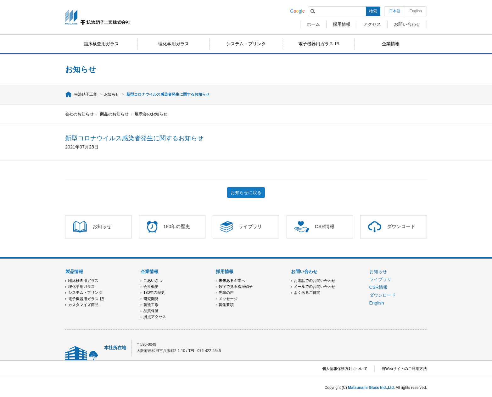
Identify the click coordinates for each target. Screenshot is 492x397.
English (416, 11)
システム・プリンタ (246, 43)
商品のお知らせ (114, 114)
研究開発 (151, 299)
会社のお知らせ (79, 114)
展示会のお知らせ (151, 114)
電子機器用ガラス (315, 43)
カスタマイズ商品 (83, 305)
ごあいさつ (152, 280)
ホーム (313, 24)
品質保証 (151, 311)
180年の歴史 (154, 292)
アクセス (372, 24)
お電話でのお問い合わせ (314, 280)
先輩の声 (226, 292)
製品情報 (74, 271)
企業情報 (391, 43)
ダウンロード (382, 295)
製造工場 (151, 305)
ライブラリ (380, 279)
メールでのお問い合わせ (314, 286)
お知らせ (111, 94)
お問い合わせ (407, 24)
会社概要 (151, 286)
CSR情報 (378, 287)
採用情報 (341, 24)
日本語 (394, 11)
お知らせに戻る (246, 192)
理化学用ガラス (173, 43)
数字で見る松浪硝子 (236, 286)
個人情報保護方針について (344, 368)
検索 (373, 11)
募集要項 (226, 305)
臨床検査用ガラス (101, 43)
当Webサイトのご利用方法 (404, 368)
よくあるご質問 (307, 292)
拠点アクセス (154, 317)
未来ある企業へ (232, 280)
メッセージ (228, 299)
